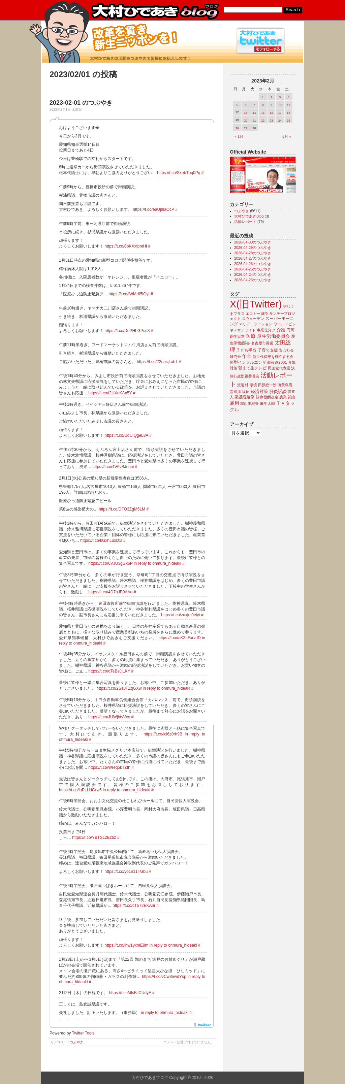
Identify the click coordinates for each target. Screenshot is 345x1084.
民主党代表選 (279, 368)
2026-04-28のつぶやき (252, 253)
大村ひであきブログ (155, 11)
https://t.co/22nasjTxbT (157, 361)
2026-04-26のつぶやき (252, 264)
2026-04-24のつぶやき (252, 274)
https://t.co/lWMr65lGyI (128, 294)
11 (288, 105)
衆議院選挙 (244, 397)
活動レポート (245, 222)
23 (271, 120)
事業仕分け (266, 330)
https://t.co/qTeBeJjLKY (109, 671)
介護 (281, 329)
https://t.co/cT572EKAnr (134, 905)
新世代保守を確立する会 (273, 357)
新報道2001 (277, 362)
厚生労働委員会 (273, 336)
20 (245, 120)
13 (245, 112)
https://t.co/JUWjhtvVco (109, 717)
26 (237, 128)
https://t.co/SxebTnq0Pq (178, 172)
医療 (251, 336)
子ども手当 (246, 350)
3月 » (286, 136)
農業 (283, 397)
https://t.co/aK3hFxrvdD (179, 637)
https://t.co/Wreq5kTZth (109, 767)
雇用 (234, 403)
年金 (246, 356)
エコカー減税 (257, 313)
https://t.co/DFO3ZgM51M (122, 509)
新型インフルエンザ (248, 362)
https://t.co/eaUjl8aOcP (153, 209)
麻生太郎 (267, 403)
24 (280, 120)
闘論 (291, 397)
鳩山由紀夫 (249, 403)
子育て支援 (268, 350)
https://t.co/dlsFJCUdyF (130, 992)
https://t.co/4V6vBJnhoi (113, 466)
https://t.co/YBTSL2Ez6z (94, 837)
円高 (290, 330)
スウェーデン (253, 319)
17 (280, 112)
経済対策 (259, 391)
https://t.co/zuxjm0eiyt (180, 615)
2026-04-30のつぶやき (252, 242)
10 (280, 105)
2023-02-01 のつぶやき (81, 102)
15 (262, 112)
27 (245, 128)
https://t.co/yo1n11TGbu (126, 871)
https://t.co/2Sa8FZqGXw (119, 688)
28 (254, 128)
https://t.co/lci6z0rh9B (163, 734)
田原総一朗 (267, 385)
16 (271, 112)
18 (288, 112)
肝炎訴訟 (278, 391)
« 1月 (238, 136)
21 (254, 120)
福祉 (245, 392)
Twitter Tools (83, 1033)
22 (262, 120)
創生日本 (237, 336)
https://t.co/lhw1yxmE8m (126, 945)
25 (288, 120)
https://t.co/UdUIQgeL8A (126, 435)
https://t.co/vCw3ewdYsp (164, 976)
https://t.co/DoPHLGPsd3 (127, 330)
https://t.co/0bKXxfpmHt (125, 246)
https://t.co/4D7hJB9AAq (110, 592)
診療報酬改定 (267, 397)
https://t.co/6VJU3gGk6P (110, 563)
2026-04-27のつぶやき (252, 258)
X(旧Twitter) (256, 303)
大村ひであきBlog (249, 216)
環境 (253, 385)
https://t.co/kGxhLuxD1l (101, 540)
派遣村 (242, 385)
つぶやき (76, 1042)
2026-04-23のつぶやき (252, 280)
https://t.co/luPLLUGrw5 (80, 790)
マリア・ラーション (255, 324)
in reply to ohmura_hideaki (157, 563)
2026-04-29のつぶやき (252, 247)
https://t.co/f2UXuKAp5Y (110, 393)
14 (254, 112)
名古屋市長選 (262, 343)
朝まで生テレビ (252, 368)
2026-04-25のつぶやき (252, 269)
